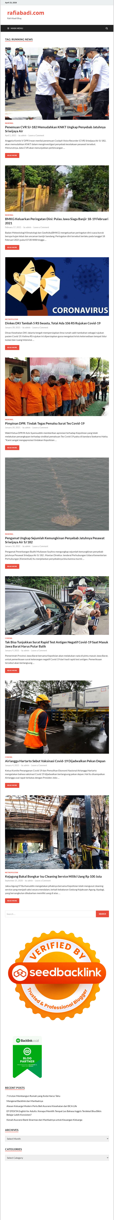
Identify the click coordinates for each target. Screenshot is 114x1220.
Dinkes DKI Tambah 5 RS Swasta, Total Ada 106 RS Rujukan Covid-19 (53, 323)
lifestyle (9, 1193)
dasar (35, 1175)
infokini (19, 1171)
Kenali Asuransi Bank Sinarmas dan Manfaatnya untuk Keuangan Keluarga (44, 1119)
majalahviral (11, 1186)
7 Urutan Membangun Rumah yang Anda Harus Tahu (33, 1095)
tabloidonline (97, 1179)
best (88, 1218)
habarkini (97, 1197)
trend (46, 1193)
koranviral (35, 1200)
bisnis (8, 1179)
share (34, 1197)
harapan (94, 1204)
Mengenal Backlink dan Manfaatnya (25, 1101)
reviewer (54, 1214)
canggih (47, 1207)
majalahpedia (68, 1207)
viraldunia (32, 1189)
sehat (52, 1168)
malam (18, 1211)
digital (63, 1179)
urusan (99, 1218)
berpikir (88, 1207)
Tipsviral (53, 1197)
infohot (56, 1179)
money (68, 1214)
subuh (8, 1175)
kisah (78, 1175)
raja (48, 1218)
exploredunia (57, 1182)
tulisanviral (10, 1200)
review (59, 1171)
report (64, 1218)
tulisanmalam (31, 1214)
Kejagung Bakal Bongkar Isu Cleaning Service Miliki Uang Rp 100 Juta (53, 876)
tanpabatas (70, 1211)
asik (47, 1197)
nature (22, 1189)
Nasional (9, 123)
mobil (35, 1171)
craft (7, 1218)
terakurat (101, 1168)
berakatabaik (24, 1204)
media (83, 1218)
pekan (21, 1175)
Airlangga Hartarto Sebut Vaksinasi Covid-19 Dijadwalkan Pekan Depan (55, 761)
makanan (78, 1168)
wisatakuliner (95, 1200)
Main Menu (17, 28)
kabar (60, 1175)
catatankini (74, 1197)
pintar (52, 1171)
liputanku (93, 1193)
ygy (58, 1218)
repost (83, 1189)
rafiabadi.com (25, 12)
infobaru (27, 1171)
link (59, 1207)
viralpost (45, 1186)
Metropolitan (11, 319)
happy (16, 1189)
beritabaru (28, 1207)
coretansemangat (79, 1200)
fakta (51, 1193)
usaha (82, 1214)
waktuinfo (44, 1214)
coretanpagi (23, 1200)
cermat (28, 1175)
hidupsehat (72, 1193)
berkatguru (36, 1204)
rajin (49, 1211)
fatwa (49, 1175)
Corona (8, 638)
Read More (11, 154)
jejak (54, 1175)
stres (26, 1218)
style (74, 1186)
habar (13, 1218)
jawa (32, 1218)
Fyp (39, 1182)
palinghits (26, 1197)
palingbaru (16, 1179)
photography (24, 1186)
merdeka (35, 1179)
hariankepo (11, 1207)
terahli (105, 1175)
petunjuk (71, 1179)
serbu (54, 1211)
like (87, 1182)
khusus (81, 1204)
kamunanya (69, 1175)
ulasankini (10, 1168)
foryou (81, 1186)
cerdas (60, 1204)
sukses (83, 1171)
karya (20, 1207)
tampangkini (95, 1182)
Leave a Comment (36, 135)
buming (79, 1207)
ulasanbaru (46, 1200)
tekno (75, 1214)
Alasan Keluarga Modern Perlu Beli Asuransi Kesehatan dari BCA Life (42, 1106)
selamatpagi (98, 1207)
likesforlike (73, 1189)
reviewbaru (46, 1179)
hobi (14, 1204)
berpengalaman (71, 1171)
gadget (41, 1175)
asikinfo (60, 1168)
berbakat (68, 1168)
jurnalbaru (86, 1197)
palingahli (103, 1171)
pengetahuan (12, 1182)
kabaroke (83, 1193)
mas (43, 1218)
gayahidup (19, 1193)
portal (53, 1218)
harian (93, 1168)
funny (65, 1189)
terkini (98, 1211)
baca (18, 1197)
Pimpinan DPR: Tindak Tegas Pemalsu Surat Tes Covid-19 (44, 423)
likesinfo (36, 1186)
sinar (79, 1179)
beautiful (91, 1189)
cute (70, 1186)
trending (32, 1182)
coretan (41, 1189)
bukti (86, 1168)
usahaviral (101, 1189)
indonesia (55, 1186)
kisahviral (64, 1197)
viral (25, 1182)
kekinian (45, 1182)
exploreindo (70, 1182)
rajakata (42, 1211)
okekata (26, 1211)
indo (93, 1218)
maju (92, 1175)
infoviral (38, 1207)
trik (21, 1182)
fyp (97, 1214)
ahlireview (92, 1171)
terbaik (80, 1211)
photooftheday (53, 1189)
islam (61, 1214)
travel (38, 1218)
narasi (98, 1175)
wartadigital (32, 1168)
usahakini (21, 1168)
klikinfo (85, 1175)
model (64, 1186)
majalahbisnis (50, 1204)
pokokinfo (44, 1171)
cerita (15, 1175)
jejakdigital (57, 1200)
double (20, 1218)
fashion (26, 1179)
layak (54, 1207)
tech (93, 1214)
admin (23, 135)
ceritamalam (70, 1204)
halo (87, 1204)
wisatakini (44, 1168)
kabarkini (10, 1171)
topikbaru (19, 1214)
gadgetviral (60, 1193)
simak (61, 1211)
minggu (86, 1179)
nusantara (10, 1197)
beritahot (98, 1186)
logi (107, 1214)
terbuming (89, 1211)
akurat (8, 1204)
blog (70, 1218)
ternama (9, 1214)
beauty (8, 1189)
